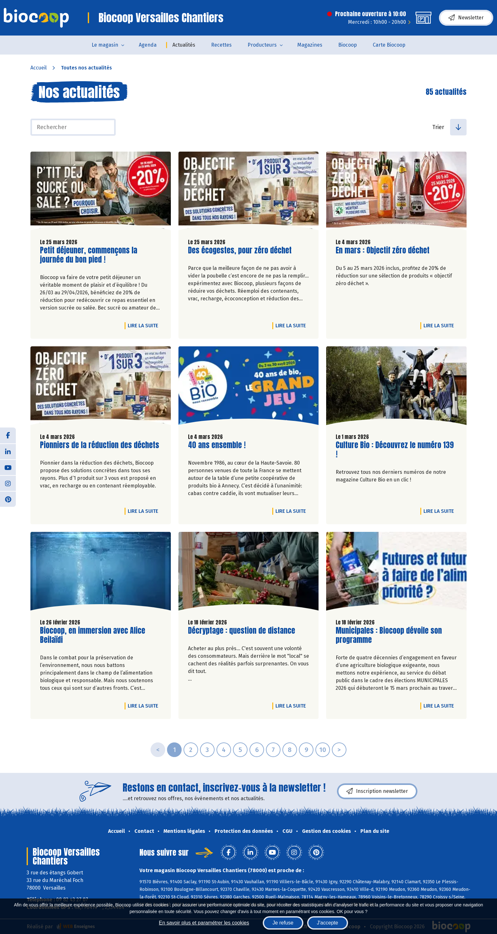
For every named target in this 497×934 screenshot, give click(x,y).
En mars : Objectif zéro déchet (382, 250)
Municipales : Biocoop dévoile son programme (389, 635)
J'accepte (327, 922)
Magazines (309, 45)
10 (322, 750)
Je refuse (283, 922)
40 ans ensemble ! (217, 445)
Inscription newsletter (377, 791)
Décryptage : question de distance (241, 630)
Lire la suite (144, 325)
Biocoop (347, 45)
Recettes (221, 45)
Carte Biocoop (389, 45)
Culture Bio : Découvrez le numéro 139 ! (395, 450)
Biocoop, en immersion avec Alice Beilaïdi (92, 635)
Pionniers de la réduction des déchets (99, 445)
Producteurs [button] (262, 45)
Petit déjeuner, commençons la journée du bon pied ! (88, 255)
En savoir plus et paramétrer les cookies (204, 922)
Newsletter (466, 18)
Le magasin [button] (105, 45)
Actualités (183, 45)
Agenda (148, 45)
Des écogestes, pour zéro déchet (240, 250)
